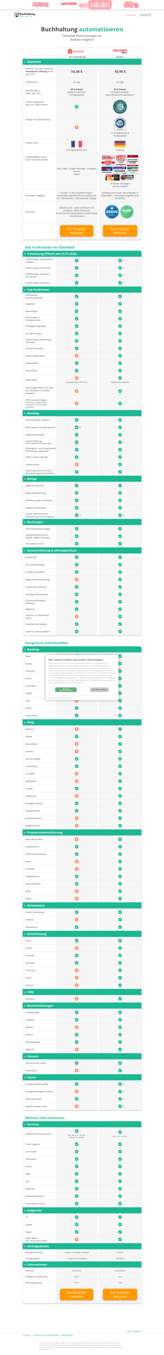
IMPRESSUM (67, 1335)
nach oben (134, 1331)
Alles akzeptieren (66, 690)
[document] (82, 672)
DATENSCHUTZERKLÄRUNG (46, 1335)
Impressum (131, 15)
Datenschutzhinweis (64, 698)
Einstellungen (99, 690)
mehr (124, 186)
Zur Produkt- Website (77, 230)
